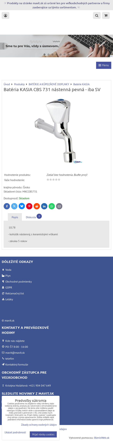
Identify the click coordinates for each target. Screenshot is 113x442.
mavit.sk (9, 320)
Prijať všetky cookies (43, 434)
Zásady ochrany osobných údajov (39, 424)
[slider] (53, 179)
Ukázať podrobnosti (15, 432)
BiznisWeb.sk (101, 437)
